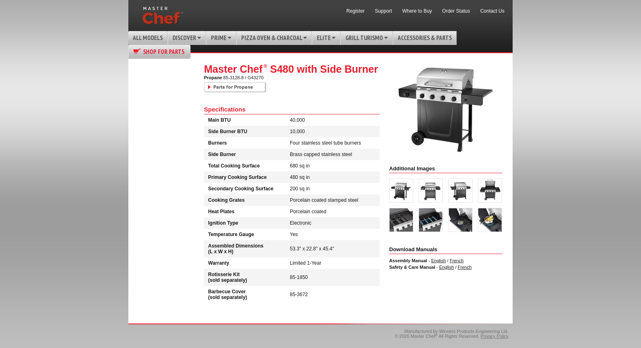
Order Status (456, 11)
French (457, 260)
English (438, 260)
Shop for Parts (163, 52)
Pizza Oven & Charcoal (274, 38)
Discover (187, 38)
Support (383, 11)
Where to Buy (417, 11)
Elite (326, 38)
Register (355, 11)
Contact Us (492, 11)
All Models (148, 38)
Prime (221, 38)
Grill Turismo (366, 38)
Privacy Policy (495, 336)
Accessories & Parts (425, 38)
